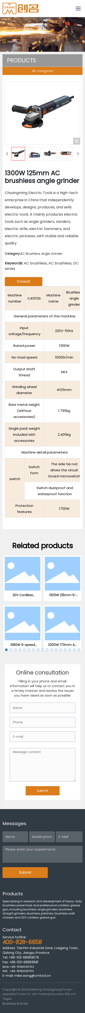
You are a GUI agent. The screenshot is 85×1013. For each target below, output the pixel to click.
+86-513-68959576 (24, 957)
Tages (7, 999)
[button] (6, 649)
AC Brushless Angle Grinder (41, 253)
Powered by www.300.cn (56, 994)
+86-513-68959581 (23, 962)
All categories (42, 71)
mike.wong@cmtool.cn (32, 975)
